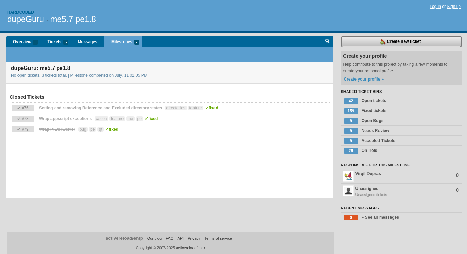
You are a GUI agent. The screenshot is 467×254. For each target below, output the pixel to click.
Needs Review (366, 131)
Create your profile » (364, 79)
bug (83, 129)
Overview (22, 42)
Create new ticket (400, 42)
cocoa (101, 118)
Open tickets (365, 101)
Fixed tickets (365, 111)
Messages (87, 41)
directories (175, 108)
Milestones (121, 42)
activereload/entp (124, 238)
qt (100, 129)
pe (139, 118)
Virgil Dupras (401, 176)
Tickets (54, 42)
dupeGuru (25, 19)
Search (327, 42)
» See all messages (371, 217)
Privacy (194, 238)
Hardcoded (20, 12)
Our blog (154, 238)
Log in (435, 6)
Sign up (454, 6)
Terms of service (218, 238)
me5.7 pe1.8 (73, 19)
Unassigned (401, 191)
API (180, 238)
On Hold (361, 151)
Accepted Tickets (370, 141)
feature (195, 108)
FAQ (169, 238)
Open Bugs (364, 121)
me (130, 118)
